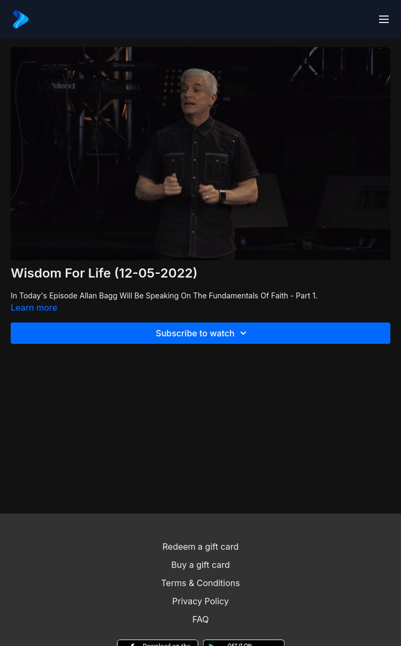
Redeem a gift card (200, 546)
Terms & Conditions (200, 583)
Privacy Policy (200, 601)
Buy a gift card (200, 564)
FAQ (200, 619)
